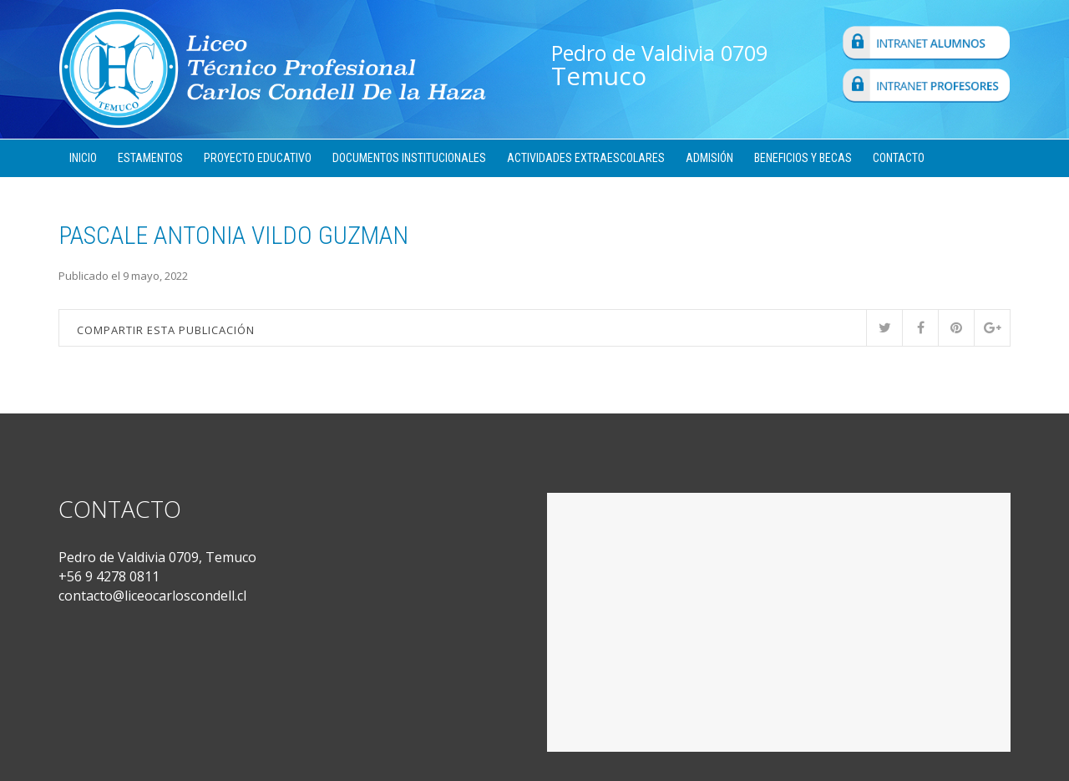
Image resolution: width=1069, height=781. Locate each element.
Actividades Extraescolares (586, 158)
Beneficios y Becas (803, 158)
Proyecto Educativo (258, 158)
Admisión (709, 158)
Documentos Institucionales (409, 158)
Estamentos (150, 158)
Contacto (899, 158)
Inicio (83, 158)
